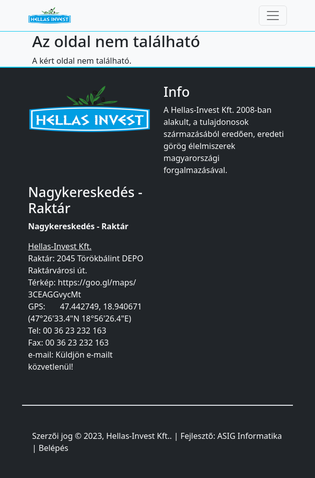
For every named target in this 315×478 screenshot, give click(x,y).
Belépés (53, 447)
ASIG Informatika (249, 435)
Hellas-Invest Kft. (138, 435)
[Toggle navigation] (273, 16)
